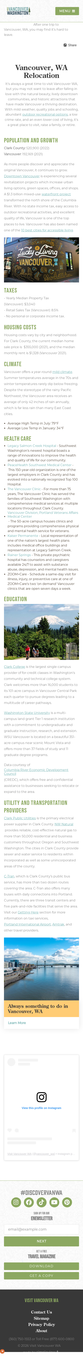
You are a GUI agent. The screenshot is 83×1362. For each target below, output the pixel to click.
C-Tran (9, 876)
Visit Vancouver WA (19, 1153)
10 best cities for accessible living (47, 230)
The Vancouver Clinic (24, 489)
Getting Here (28, 912)
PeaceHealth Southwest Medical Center (39, 465)
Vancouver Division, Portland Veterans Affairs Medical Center (43, 514)
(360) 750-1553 (20, 1339)
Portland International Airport (27, 924)
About (41, 1330)
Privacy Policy (41, 1324)
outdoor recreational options (45, 114)
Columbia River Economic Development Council (36, 772)
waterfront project (56, 194)
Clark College (14, 667)
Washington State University (27, 713)
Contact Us (41, 1312)
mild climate (62, 372)
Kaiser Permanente (23, 536)
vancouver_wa (45, 1153)
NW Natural (64, 824)
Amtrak (58, 924)
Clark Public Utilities (20, 818)
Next (41, 1241)
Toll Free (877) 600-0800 (55, 1339)
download (41, 1266)
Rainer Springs (19, 555)
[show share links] (70, 45)
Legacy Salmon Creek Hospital (32, 446)
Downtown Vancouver (22, 176)
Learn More (17, 1023)
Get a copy (41, 1276)
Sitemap (41, 1318)
